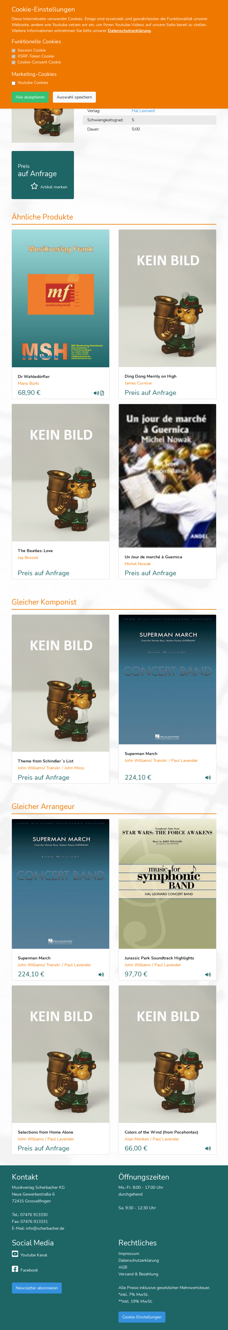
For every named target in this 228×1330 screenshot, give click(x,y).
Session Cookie (32, 50)
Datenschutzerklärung (129, 31)
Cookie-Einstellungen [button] (142, 1317)
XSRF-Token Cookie (36, 56)
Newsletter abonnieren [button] (37, 1288)
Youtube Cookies (33, 82)
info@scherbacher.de (45, 1228)
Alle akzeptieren (30, 97)
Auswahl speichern (74, 97)
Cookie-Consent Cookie (39, 62)
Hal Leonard (143, 111)
